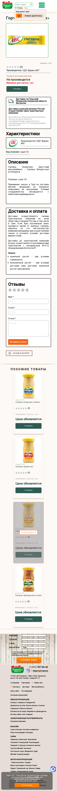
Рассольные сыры (17, 751)
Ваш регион (14, 647)
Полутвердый (34, 742)
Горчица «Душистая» (24, 466)
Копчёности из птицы (18, 711)
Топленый (14, 742)
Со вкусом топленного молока (29, 745)
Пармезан (14, 739)
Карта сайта (14, 691)
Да (19, 16)
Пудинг (13, 768)
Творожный (32, 739)
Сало (24, 714)
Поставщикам (26, 691)
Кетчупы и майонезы (31, 729)
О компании (14, 683)
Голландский (23, 742)
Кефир (37, 768)
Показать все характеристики (19, 76)
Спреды (28, 762)
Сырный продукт (23, 754)
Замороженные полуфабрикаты (26, 718)
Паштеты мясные (25, 708)
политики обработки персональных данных (27, 654)
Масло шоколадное (17, 765)
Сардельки (14, 708)
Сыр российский (16, 748)
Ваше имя (13, 635)
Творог (34, 765)
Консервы (29, 732)
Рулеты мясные (32, 705)
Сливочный (22, 739)
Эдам (36, 751)
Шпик (19, 714)
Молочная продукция (21, 759)
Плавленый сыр (22, 768)
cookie (36, 777)
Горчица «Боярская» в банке (27, 402)
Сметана (28, 765)
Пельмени (14, 721)
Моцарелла (29, 751)
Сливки (13, 771)
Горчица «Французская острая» (28, 595)
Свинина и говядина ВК (26, 702)
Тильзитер (27, 748)
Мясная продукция (19, 699)
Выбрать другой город (33, 16)
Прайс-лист (38, 683)
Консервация (20, 732)
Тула (25, 8)
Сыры (13, 736)
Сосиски (41, 705)
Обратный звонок (40, 671)
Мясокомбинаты (38, 687)
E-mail (12, 643)
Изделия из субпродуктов (36, 711)
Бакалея (14, 726)
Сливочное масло (17, 762)
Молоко (32, 768)
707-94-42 (38, 667)
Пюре (12, 732)
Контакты (16, 687)
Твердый (13, 745)
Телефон (13, 639)
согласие (20, 652)
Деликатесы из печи (17, 705)
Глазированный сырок (25, 771)
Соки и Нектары (16, 729)
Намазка (29, 714)
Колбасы (13, 702)
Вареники (22, 721)
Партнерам (26, 683)
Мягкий (13, 754)
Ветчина (13, 714)
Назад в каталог (21, 353)
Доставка (25, 687)
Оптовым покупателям (18, 695)
